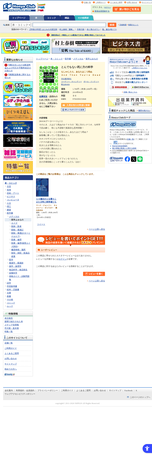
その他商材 (83, 18)
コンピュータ (13, 200)
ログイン (107, 7)
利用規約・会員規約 (25, 390)
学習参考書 (12, 286)
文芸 (9, 186)
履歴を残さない (144, 110)
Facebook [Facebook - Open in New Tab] (128, 390)
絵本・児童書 (13, 289)
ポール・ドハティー (91, 81)
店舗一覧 (87, 2)
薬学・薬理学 (15, 266)
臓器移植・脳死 (18, 249)
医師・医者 (16, 226)
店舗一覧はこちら (130, 92)
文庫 (9, 293)
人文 (9, 203)
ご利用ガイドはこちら (139, 68)
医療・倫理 (16, 239)
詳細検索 (123, 25)
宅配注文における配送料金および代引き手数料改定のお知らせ (18, 68)
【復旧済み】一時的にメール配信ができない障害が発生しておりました (77, 35)
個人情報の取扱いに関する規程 (124, 148)
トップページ (18, 18)
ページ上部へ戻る (97, 229)
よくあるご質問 (116, 2)
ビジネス (11, 196)
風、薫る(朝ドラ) (109, 29)
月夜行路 (80, 29)
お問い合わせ (132, 2)
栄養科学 (13, 273)
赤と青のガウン (93, 29)
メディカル (14, 216)
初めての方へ (11, 369)
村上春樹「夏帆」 (66, 29)
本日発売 (9, 318)
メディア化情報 (12, 325)
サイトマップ (147, 2)
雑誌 (67, 18)
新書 (9, 296)
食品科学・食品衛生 (18, 269)
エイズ (14, 223)
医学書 (10, 213)
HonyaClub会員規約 (119, 146)
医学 (11, 259)
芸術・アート (13, 193)
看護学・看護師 (16, 263)
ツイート (41, 224)
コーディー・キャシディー (71, 81)
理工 (9, 206)
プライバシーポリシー (47, 390)
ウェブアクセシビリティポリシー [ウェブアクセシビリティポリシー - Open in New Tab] (20, 394)
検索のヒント (133, 25)
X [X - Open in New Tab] (136, 390)
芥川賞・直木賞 (12, 328)
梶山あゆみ (65, 84)
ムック (10, 306)
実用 (9, 190)
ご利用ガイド (100, 2)
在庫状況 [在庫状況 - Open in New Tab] (43, 96)
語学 (9, 283)
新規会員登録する (102, 11)
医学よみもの (17, 220)
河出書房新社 (66, 79)
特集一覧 (9, 331)
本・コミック (11, 183)
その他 (10, 299)
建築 (9, 210)
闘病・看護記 (17, 230)
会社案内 (9, 390)
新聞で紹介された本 (14, 321)
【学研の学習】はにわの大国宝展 (43, 29)
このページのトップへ (140, 397)
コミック (51, 18)
